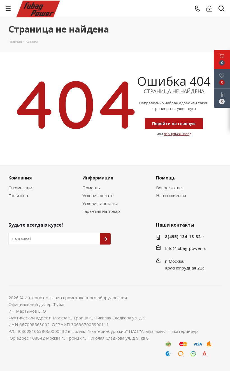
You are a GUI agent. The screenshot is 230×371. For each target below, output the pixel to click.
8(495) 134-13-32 (183, 236)
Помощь (91, 187)
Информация (97, 178)
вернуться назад (177, 134)
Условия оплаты (98, 195)
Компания (20, 178)
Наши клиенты (171, 195)
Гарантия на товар (101, 211)
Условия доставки (100, 203)
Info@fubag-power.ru (185, 248)
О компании (20, 187)
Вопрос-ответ (170, 187)
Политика (18, 195)
